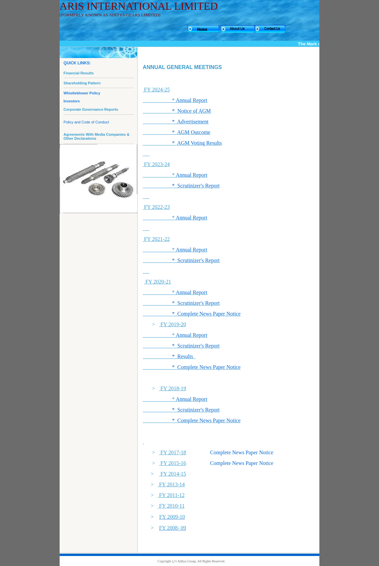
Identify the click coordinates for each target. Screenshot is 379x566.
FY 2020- (157, 282)
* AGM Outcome (191, 132)
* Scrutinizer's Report (196, 185)
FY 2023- (157, 164)
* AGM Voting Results (197, 143)
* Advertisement (190, 121)
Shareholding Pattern (82, 83)
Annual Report (191, 100)
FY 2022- (157, 207)
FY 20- (173, 324)
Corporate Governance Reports (91, 109)
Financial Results (79, 73)
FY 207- (172, 452)
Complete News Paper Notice (241, 452)
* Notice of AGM (191, 111)
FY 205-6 (173, 463)
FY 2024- (157, 89)
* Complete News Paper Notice (206, 314)
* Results (183, 356)
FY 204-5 (173, 474)
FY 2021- (157, 239)
